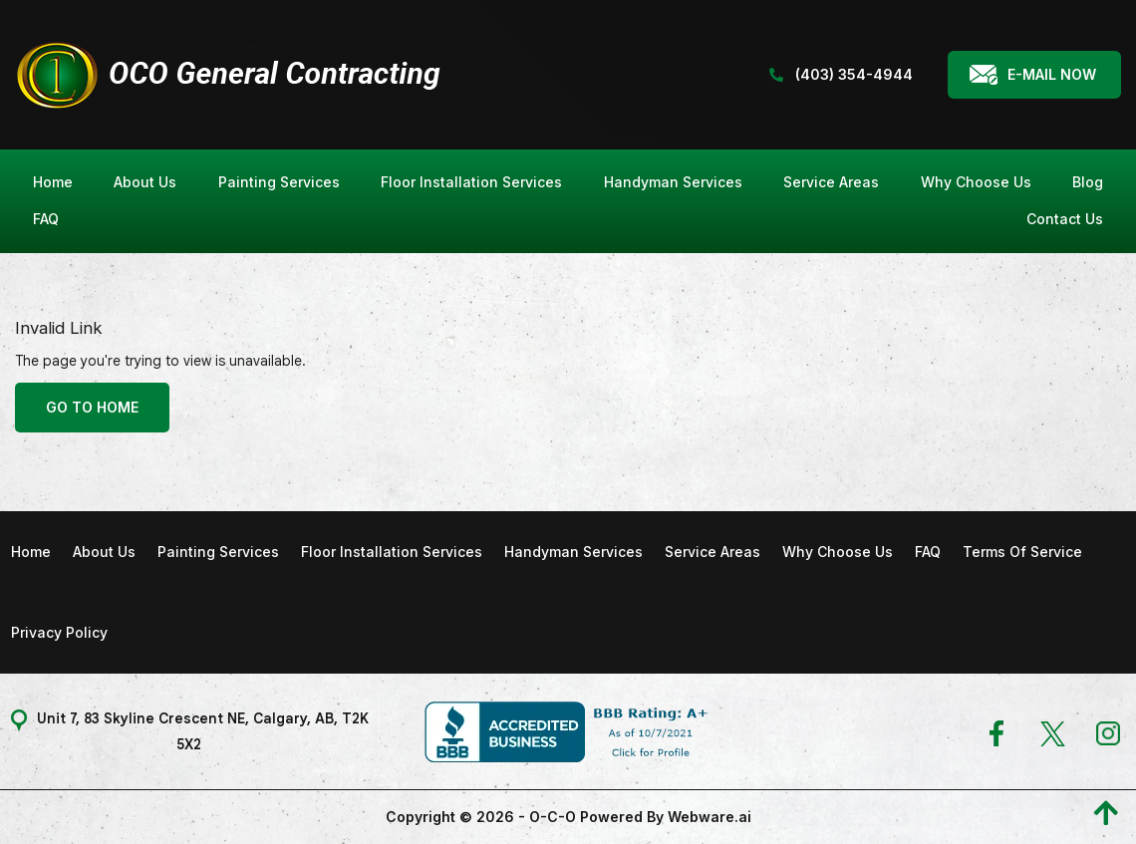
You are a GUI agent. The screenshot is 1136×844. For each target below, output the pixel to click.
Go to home (92, 407)
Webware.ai (709, 816)
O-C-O (552, 816)
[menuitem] (53, 182)
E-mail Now (1051, 74)
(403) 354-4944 (841, 74)
